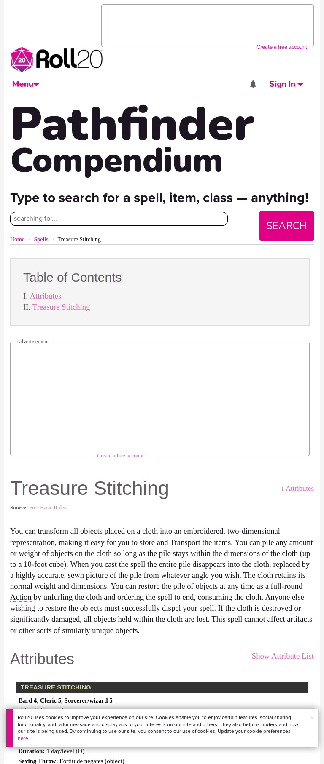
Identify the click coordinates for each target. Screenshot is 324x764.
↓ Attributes (297, 488)
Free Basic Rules (47, 507)
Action (21, 597)
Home (17, 239)
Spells (41, 239)
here (23, 738)
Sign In (286, 84)
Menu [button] (25, 84)
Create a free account (281, 47)
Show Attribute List (283, 656)
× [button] (311, 718)
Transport (185, 542)
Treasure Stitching (61, 306)
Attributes (46, 295)
